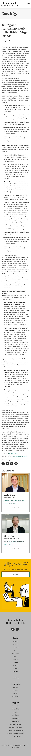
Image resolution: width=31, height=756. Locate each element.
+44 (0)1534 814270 (9, 504)
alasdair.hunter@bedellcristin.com (14, 501)
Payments (15, 671)
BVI (9, 453)
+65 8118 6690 (8, 545)
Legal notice (15, 718)
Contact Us (15, 706)
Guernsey (15, 687)
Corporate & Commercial (19, 456)
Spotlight (15, 712)
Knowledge (15, 653)
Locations (15, 647)
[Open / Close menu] (29, 4)
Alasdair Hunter (10, 495)
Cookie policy (15, 721)
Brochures (15, 715)
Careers (15, 662)
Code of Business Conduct (15, 730)
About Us (15, 659)
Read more (15, 508)
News (15, 650)
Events (15, 656)
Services (15, 644)
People (15, 641)
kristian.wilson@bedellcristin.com (14, 542)
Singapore (14, 453)
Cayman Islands (15, 684)
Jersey (15, 690)
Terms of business (15, 724)
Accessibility (15, 709)
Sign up (15, 574)
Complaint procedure (15, 727)
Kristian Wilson (9, 536)
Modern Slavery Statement (15, 733)
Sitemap (15, 665)
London (15, 693)
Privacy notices (15, 736)
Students (15, 668)
